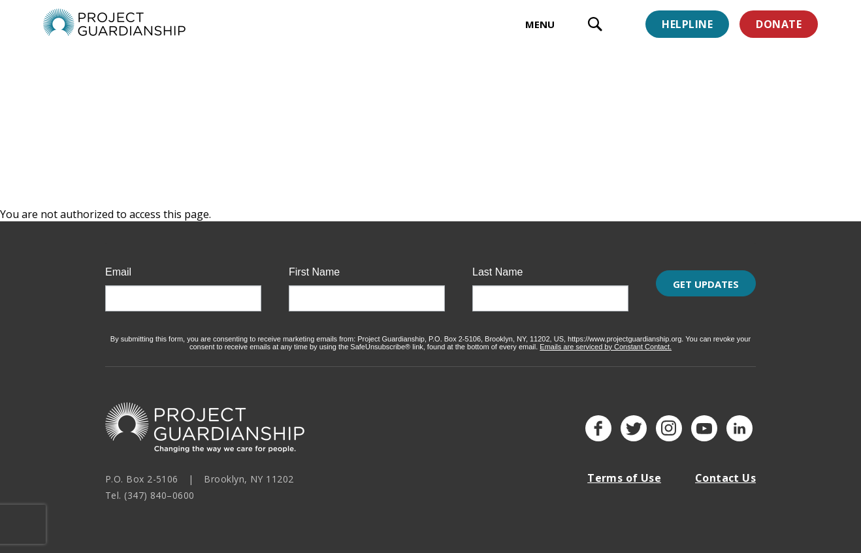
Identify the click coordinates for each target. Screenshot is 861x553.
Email (118, 264)
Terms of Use (624, 469)
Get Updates (706, 290)
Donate (779, 24)
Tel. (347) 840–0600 (150, 487)
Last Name (497, 264)
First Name (314, 264)
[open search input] (595, 25)
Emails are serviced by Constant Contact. (606, 338)
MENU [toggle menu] (540, 24)
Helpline (687, 24)
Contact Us (725, 469)
